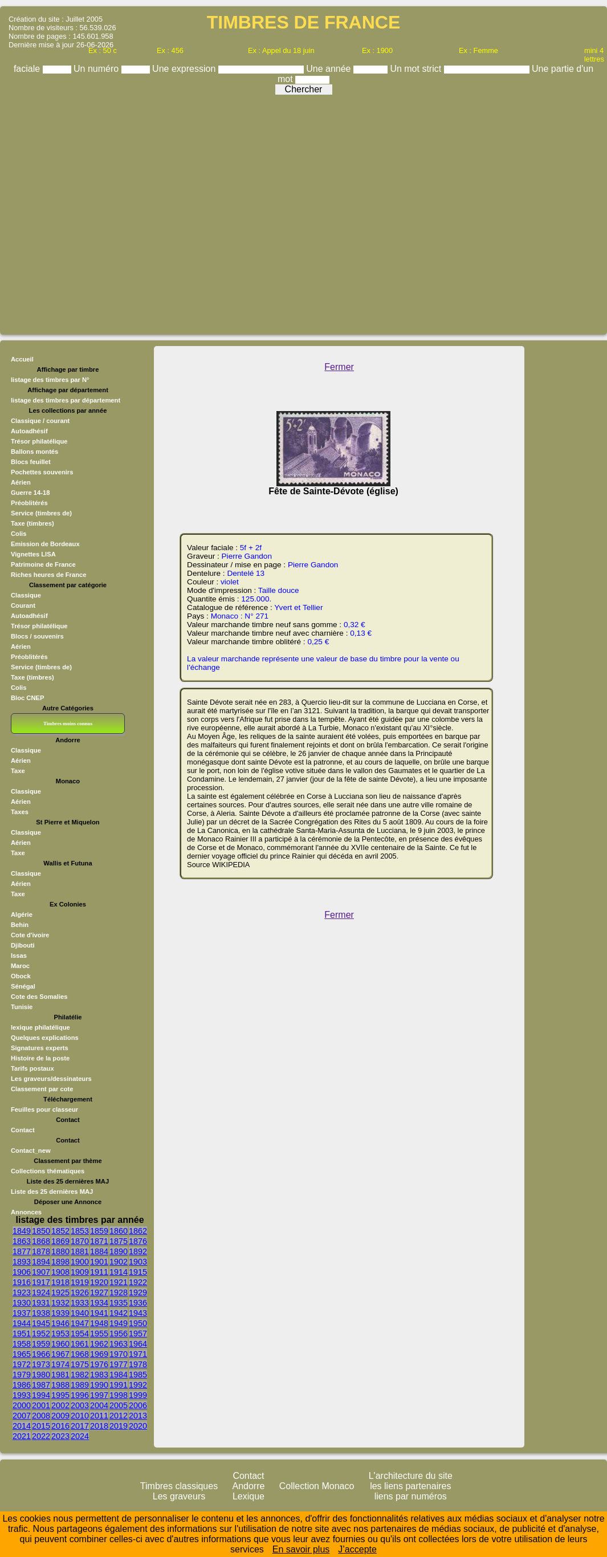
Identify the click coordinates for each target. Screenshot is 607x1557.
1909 (80, 1272)
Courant (23, 605)
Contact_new (31, 1150)
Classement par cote (42, 1089)
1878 (41, 1251)
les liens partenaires (410, 1486)
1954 (80, 1333)
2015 (41, 1425)
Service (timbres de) (41, 667)
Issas (19, 955)
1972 (22, 1364)
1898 (60, 1261)
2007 (22, 1415)
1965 (22, 1354)
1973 (41, 1364)
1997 (99, 1395)
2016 (60, 1425)
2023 (60, 1436)
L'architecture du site (411, 1476)
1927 (99, 1292)
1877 (22, 1251)
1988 (60, 1384)
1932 (60, 1302)
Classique (26, 595)
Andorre (249, 1486)
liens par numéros (410, 1496)
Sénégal (23, 986)
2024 (80, 1436)
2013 (138, 1415)
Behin (19, 924)
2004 (99, 1405)
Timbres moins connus (67, 723)
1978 (138, 1364)
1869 (60, 1241)
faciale (28, 69)
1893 (22, 1261)
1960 (60, 1343)
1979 (22, 1374)
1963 (118, 1343)
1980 (41, 1374)
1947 (80, 1323)
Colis (18, 687)
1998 (118, 1395)
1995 (60, 1395)
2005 (118, 1405)
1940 (80, 1313)
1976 (99, 1364)
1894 (41, 1261)
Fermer (339, 367)
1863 (22, 1241)
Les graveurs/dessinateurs (51, 1078)
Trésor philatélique (39, 626)
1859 (99, 1230)
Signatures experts (39, 1047)
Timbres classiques (179, 1486)
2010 (80, 1415)
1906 (22, 1272)
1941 (99, 1313)
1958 (22, 1343)
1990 (99, 1384)
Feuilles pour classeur (44, 1109)
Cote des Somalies (39, 996)
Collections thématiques (47, 1171)
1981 (60, 1374)
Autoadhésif (29, 615)
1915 (138, 1272)
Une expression (185, 69)
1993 (22, 1395)
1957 (138, 1333)
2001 (41, 1405)
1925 (60, 1292)
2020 (138, 1425)
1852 (60, 1230)
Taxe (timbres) (32, 677)
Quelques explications (45, 1037)
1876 (138, 1241)
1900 (80, 1261)
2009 (60, 1415)
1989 (80, 1384)
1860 (118, 1230)
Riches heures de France (48, 574)
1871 (99, 1241)
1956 (118, 1333)
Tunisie (21, 1006)
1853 (80, 1230)
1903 (138, 1261)
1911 (99, 1272)
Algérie (21, 914)
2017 (80, 1425)
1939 (60, 1313)
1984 (118, 1374)
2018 (99, 1425)
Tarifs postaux (32, 1068)
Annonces (26, 1212)
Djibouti (23, 945)
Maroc (20, 965)
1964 (138, 1343)
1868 (41, 1241)
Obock (21, 976)
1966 (41, 1354)
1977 (118, 1364)
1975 (80, 1364)
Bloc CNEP (27, 697)
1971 (138, 1354)
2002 (60, 1405)
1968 (80, 1354)
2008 (41, 1415)
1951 (22, 1333)
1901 (99, 1261)
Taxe (18, 770)
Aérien (21, 646)
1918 (60, 1282)
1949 (118, 1323)
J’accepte (357, 1549)
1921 (118, 1282)
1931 (41, 1302)
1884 (99, 1251)
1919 (80, 1282)
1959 (41, 1343)
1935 (118, 1302)
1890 (118, 1251)
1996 (80, 1395)
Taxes (19, 811)
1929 (138, 1292)
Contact (23, 1130)
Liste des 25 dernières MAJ (52, 1191)
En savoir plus (301, 1549)
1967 (60, 1354)
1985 (138, 1374)
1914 (118, 1272)
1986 (22, 1384)
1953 (60, 1333)
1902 (118, 1261)
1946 (60, 1323)
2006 (138, 1405)
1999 (138, 1395)
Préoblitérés (29, 656)
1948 (99, 1323)
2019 (118, 1425)
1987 (41, 1384)
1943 (138, 1313)
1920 (99, 1282)
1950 (138, 1323)
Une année (329, 69)
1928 (118, 1292)
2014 (22, 1425)
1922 (138, 1282)
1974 (60, 1364)
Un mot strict (416, 69)
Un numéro (97, 69)
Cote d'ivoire (30, 935)
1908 (60, 1272)
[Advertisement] (301, 212)
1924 (41, 1292)
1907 (41, 1272)
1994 (41, 1395)
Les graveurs (179, 1496)
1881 (80, 1251)
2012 (118, 1415)
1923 (22, 1292)
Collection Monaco (317, 1486)
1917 (41, 1282)
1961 (80, 1343)
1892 (138, 1251)
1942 (118, 1313)
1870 (80, 1241)
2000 (22, 1405)
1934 (99, 1302)
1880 (60, 1251)
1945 (41, 1323)
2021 (22, 1436)
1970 (118, 1354)
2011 (99, 1415)
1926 (80, 1292)
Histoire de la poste (40, 1058)
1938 (41, 1313)
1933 (80, 1302)
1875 (118, 1241)
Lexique (248, 1496)
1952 (41, 1333)
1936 (138, 1302)
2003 (80, 1405)
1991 (118, 1384)
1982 (80, 1374)
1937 (22, 1313)
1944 (22, 1323)
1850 (41, 1230)
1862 (138, 1230)
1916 (22, 1282)
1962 (99, 1343)
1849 (22, 1230)
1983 (99, 1374)
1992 (138, 1384)
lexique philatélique (40, 1027)
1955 (99, 1333)
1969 (99, 1354)
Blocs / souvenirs (37, 636)
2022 (41, 1436)
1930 (22, 1302)
